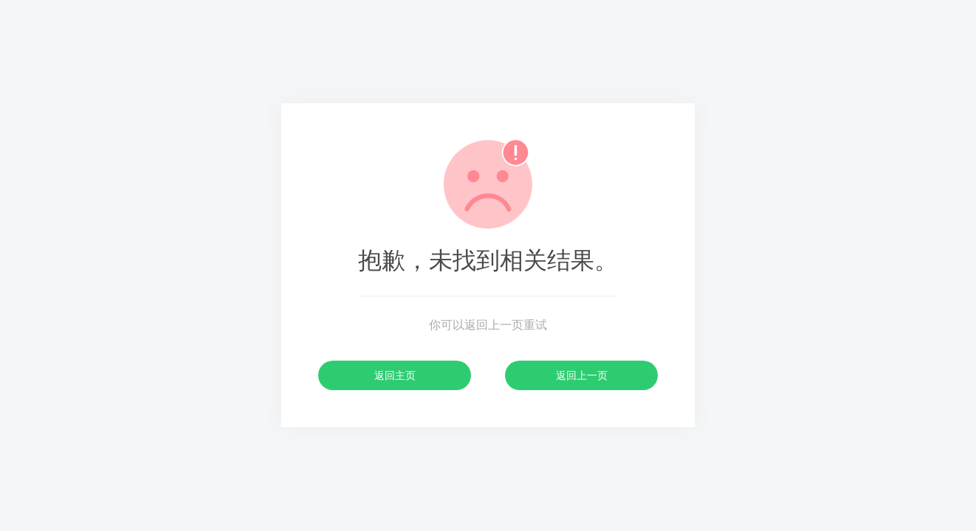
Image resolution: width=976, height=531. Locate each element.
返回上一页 (582, 375)
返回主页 (395, 375)
